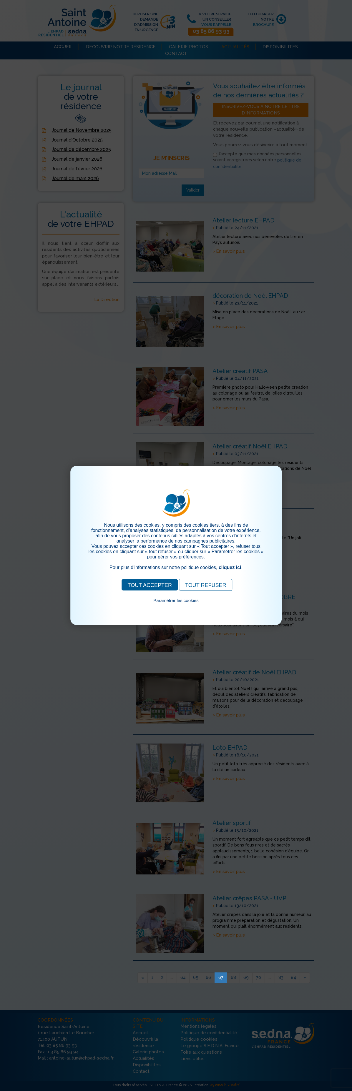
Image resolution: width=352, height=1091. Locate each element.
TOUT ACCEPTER (150, 585)
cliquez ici (230, 567)
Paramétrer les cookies (175, 600)
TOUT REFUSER (205, 585)
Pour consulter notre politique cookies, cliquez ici (176, 607)
